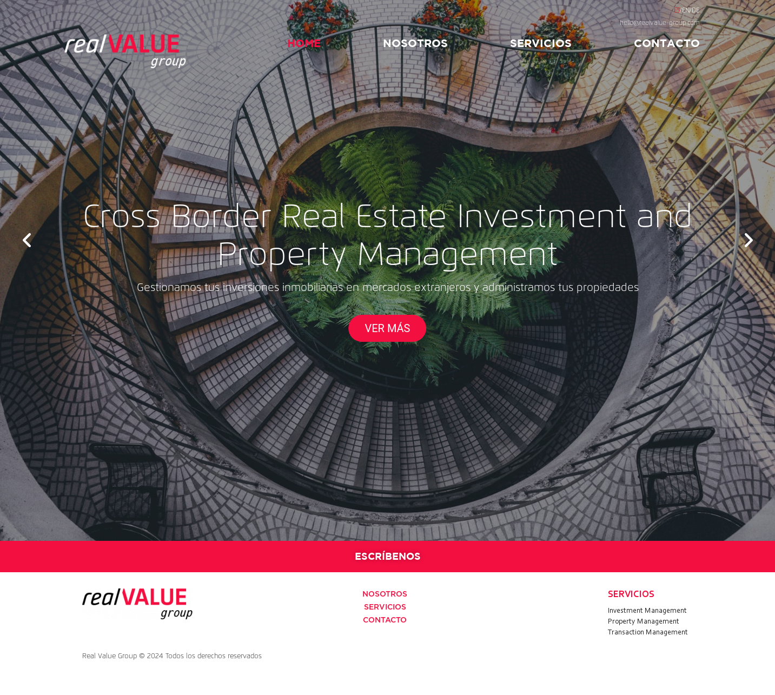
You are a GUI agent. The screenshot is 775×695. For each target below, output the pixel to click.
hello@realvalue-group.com (660, 23)
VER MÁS (387, 328)
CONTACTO (667, 43)
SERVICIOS (541, 43)
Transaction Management (648, 633)
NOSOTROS (415, 43)
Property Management (643, 622)
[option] (387, 270)
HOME (304, 43)
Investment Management (647, 611)
